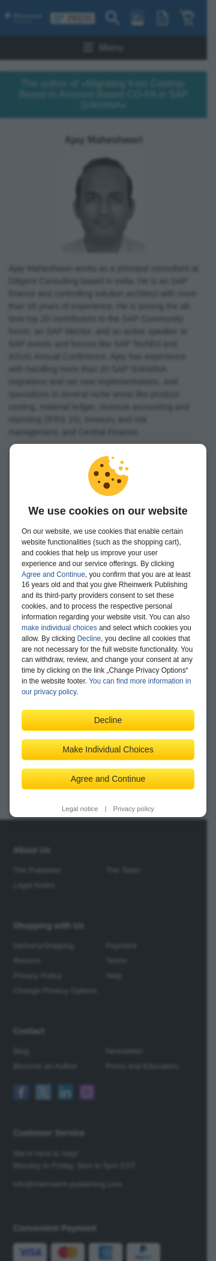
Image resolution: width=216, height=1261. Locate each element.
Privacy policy (133, 808)
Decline (89, 638)
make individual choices (59, 628)
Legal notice (80, 808)
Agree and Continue (53, 574)
